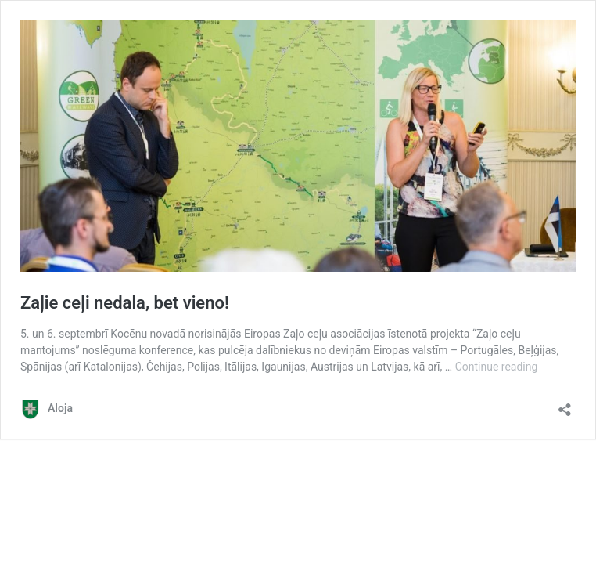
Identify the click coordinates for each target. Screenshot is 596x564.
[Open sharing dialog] (565, 404)
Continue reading (496, 366)
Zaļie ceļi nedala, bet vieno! (124, 303)
